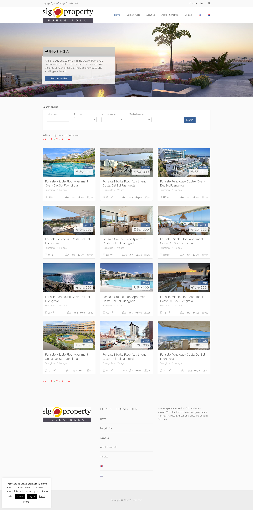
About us (150, 15)
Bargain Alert (133, 15)
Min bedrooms (108, 114)
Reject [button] (32, 496)
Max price (79, 114)
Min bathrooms (136, 114)
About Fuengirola (170, 15)
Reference (52, 114)
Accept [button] (20, 496)
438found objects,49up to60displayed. (62, 135)
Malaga (63, 190)
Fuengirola (50, 190)
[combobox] (85, 119)
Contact (188, 15)
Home (117, 15)
